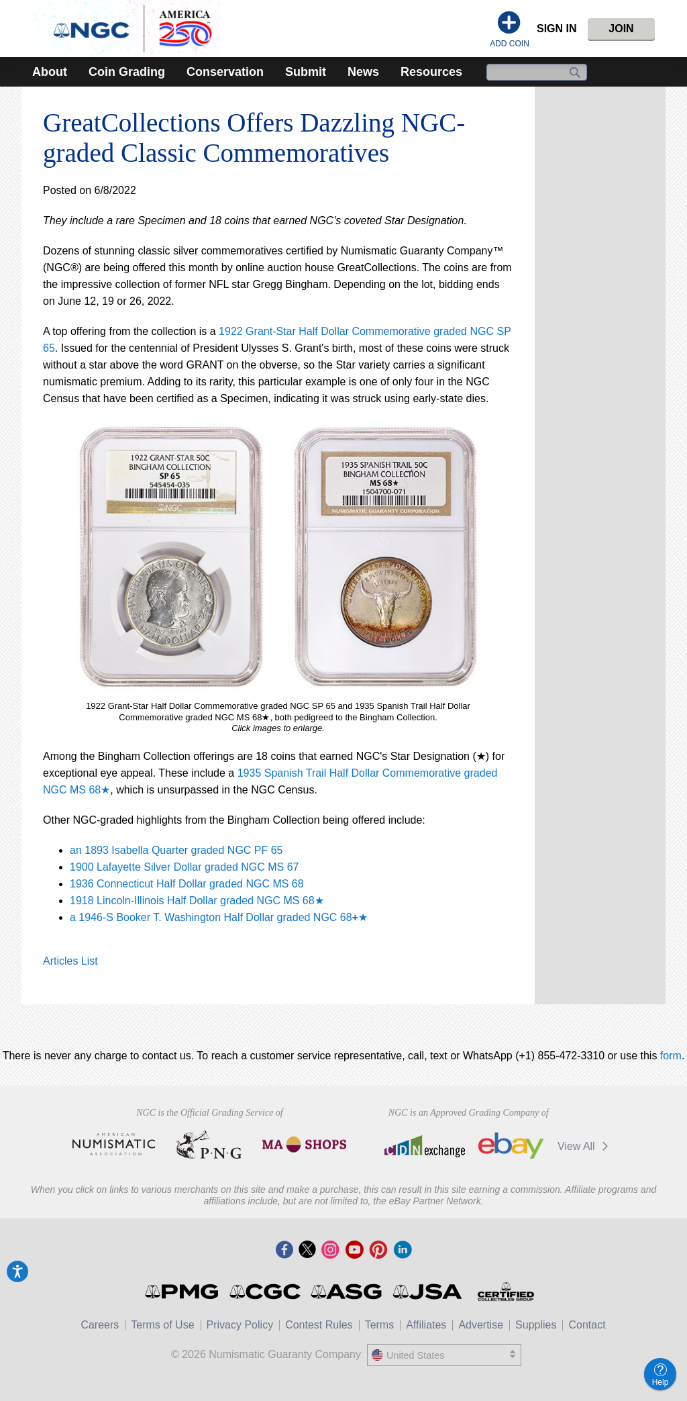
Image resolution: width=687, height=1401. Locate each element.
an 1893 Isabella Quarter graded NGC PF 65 (176, 850)
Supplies (535, 1325)
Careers (100, 1325)
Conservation (225, 72)
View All (585, 1146)
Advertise (480, 1325)
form (671, 1055)
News (363, 72)
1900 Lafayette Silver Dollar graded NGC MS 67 (184, 867)
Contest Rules (319, 1325)
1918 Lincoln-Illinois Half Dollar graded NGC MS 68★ (197, 900)
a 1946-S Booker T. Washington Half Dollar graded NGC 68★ (219, 917)
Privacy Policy (240, 1325)
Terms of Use (162, 1325)
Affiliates (426, 1325)
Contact (586, 1325)
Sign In (557, 28)
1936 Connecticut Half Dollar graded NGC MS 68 (187, 883)
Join (621, 28)
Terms (379, 1325)
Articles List (70, 961)
